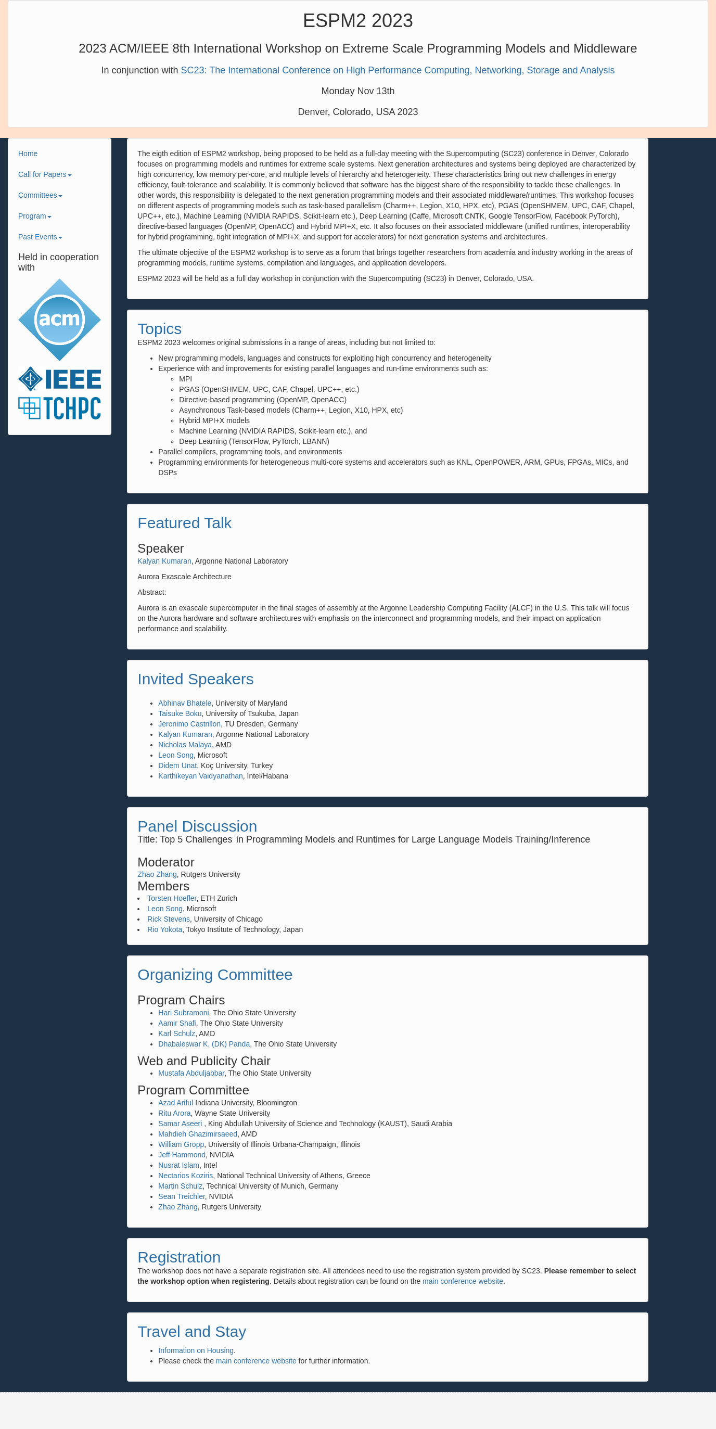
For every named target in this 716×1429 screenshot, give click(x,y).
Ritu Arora (174, 1113)
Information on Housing (196, 1350)
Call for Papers (45, 174)
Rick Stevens (168, 919)
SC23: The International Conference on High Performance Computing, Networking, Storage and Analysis (398, 70)
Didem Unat (177, 765)
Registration (179, 1257)
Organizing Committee (214, 974)
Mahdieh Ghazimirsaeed (197, 1134)
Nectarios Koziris (185, 1175)
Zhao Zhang (157, 874)
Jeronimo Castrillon (189, 724)
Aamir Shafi (177, 1023)
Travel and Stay (191, 1331)
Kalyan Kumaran (164, 561)
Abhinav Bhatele (184, 703)
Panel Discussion (197, 826)
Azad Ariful (175, 1103)
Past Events (40, 237)
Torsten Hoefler (171, 898)
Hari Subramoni (183, 1013)
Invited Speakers (195, 678)
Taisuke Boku (179, 713)
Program (35, 216)
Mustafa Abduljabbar (191, 1073)
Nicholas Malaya (185, 745)
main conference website (463, 1281)
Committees (40, 195)
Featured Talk (184, 522)
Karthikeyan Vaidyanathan (200, 776)
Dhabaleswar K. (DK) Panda (204, 1044)
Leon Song (176, 755)
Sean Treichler (181, 1196)
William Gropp (181, 1144)
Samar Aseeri (180, 1123)
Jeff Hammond (182, 1155)
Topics (159, 328)
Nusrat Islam (178, 1165)
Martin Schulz (180, 1186)
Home (27, 153)
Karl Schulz (176, 1033)
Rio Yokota (164, 929)
